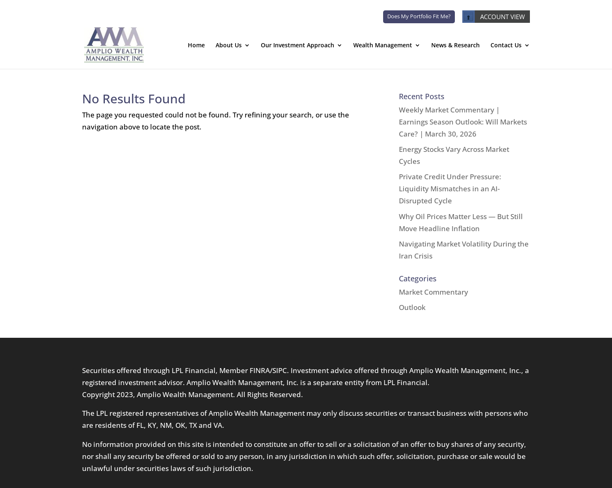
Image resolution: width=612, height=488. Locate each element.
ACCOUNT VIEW (493, 16)
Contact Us (506, 45)
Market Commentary (433, 292)
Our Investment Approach (297, 45)
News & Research (455, 45)
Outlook (412, 307)
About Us (229, 45)
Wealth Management (382, 45)
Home (196, 45)
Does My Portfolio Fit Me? (419, 16)
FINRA (260, 370)
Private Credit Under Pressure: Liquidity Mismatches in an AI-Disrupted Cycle (450, 188)
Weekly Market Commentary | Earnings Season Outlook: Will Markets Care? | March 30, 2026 (463, 122)
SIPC (279, 370)
